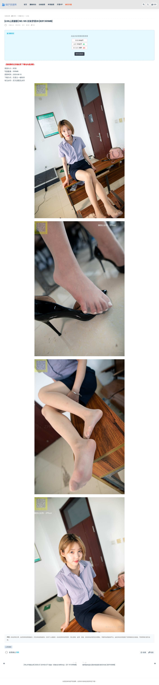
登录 (153, 4)
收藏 (143, 652)
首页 (14, 16)
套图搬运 (12, 652)
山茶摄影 (8, 647)
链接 (150, 652)
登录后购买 (79, 54)
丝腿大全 (21, 16)
